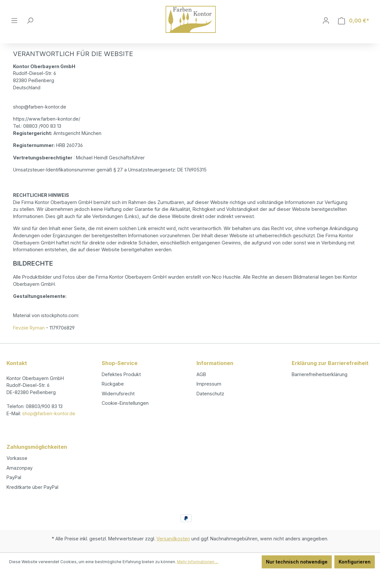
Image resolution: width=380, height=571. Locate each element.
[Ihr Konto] (326, 20)
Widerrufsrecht (118, 393)
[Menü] (14, 20)
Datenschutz (210, 393)
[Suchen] (30, 20)
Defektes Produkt (121, 374)
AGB (201, 374)
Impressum (209, 384)
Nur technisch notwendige (297, 561)
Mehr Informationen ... (197, 561)
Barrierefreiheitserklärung (319, 374)
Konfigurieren (355, 561)
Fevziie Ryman (29, 327)
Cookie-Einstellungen (125, 403)
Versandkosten (173, 538)
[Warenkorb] (353, 20)
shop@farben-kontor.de (48, 413)
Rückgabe (113, 384)
